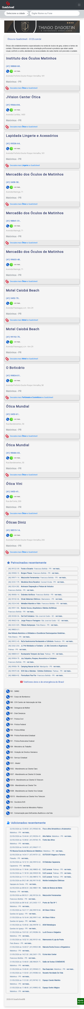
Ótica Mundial (17, 406)
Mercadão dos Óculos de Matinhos (35, 174)
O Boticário (15, 368)
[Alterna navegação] (79, 5)
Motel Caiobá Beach (22, 290)
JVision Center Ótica (23, 97)
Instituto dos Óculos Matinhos (31, 58)
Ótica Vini (14, 484)
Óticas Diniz (16, 522)
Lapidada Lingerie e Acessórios (32, 136)
